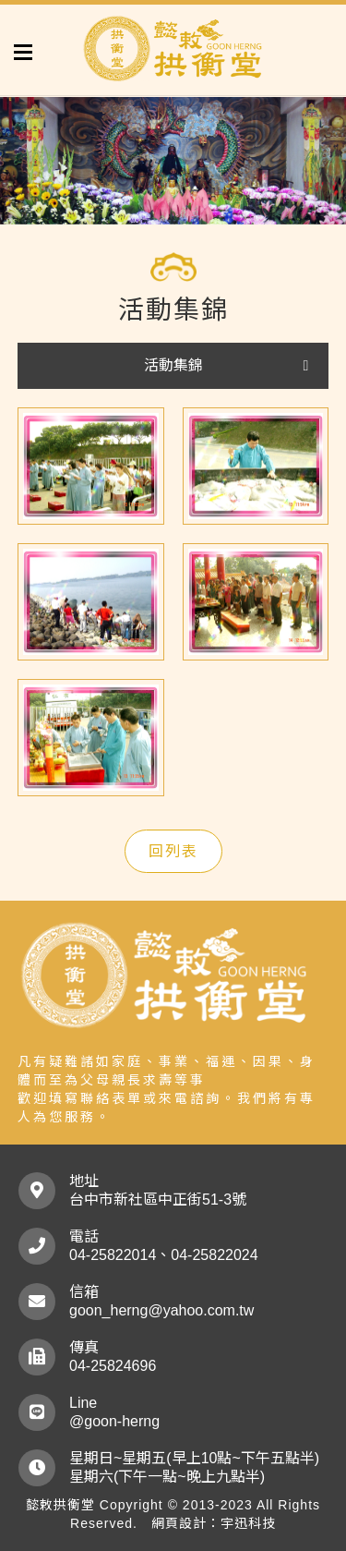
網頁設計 (179, 1523)
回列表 (173, 851)
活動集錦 (173, 365)
